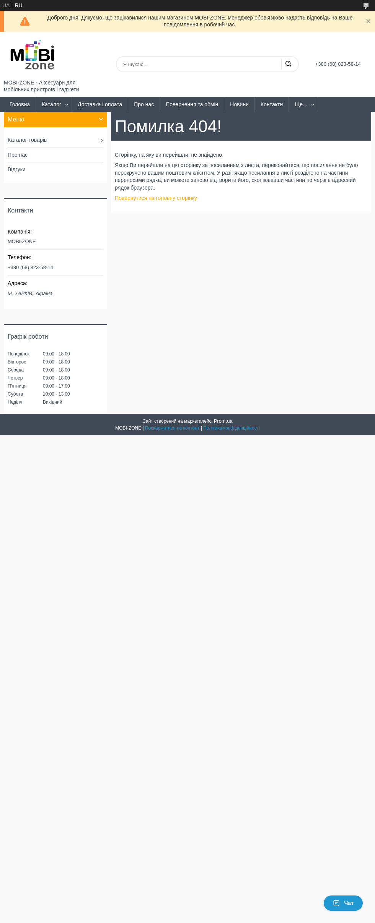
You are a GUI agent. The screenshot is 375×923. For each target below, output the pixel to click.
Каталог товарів (27, 140)
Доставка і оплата (100, 104)
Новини (239, 104)
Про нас (144, 104)
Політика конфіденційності (231, 428)
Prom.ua (223, 421)
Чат (343, 903)
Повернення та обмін (192, 104)
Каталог (51, 104)
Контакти (272, 104)
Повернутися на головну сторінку (156, 198)
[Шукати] (288, 64)
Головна (20, 104)
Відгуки (17, 169)
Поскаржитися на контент (172, 428)
